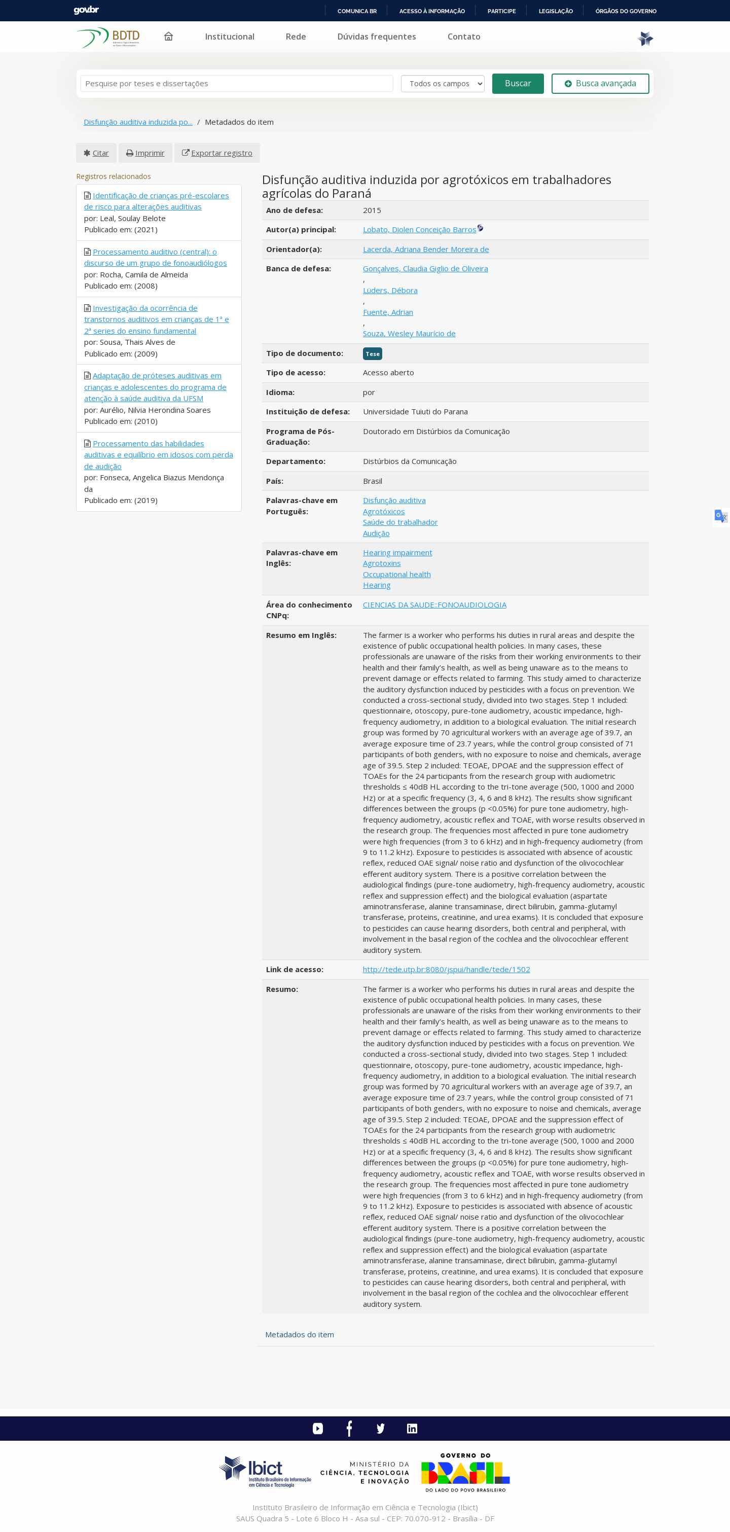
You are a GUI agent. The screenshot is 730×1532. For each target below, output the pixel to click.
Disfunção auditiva (394, 500)
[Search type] (443, 83)
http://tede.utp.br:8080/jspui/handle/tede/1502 (446, 969)
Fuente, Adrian (388, 312)
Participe (502, 11)
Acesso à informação (432, 11)
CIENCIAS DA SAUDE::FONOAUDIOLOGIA (434, 604)
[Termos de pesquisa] (237, 83)
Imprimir (150, 153)
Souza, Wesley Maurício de (409, 333)
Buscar (518, 83)
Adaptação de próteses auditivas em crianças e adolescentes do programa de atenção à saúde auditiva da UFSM (155, 386)
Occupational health (397, 574)
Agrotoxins (382, 563)
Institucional (229, 36)
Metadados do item (299, 1334)
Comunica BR (357, 11)
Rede (296, 36)
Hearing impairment (397, 552)
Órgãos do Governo (626, 11)
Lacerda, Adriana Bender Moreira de (426, 249)
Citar (101, 153)
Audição (376, 533)
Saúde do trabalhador (400, 522)
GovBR (86, 10)
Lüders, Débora (390, 290)
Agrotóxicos (384, 511)
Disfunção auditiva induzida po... (138, 122)
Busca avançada (600, 83)
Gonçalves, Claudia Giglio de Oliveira (425, 268)
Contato (464, 36)
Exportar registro (221, 153)
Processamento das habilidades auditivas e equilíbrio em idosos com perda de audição (158, 454)
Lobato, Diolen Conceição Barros (420, 229)
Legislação (556, 11)
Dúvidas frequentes (377, 36)
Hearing (377, 585)
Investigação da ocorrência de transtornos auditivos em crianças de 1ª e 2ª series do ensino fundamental (156, 319)
